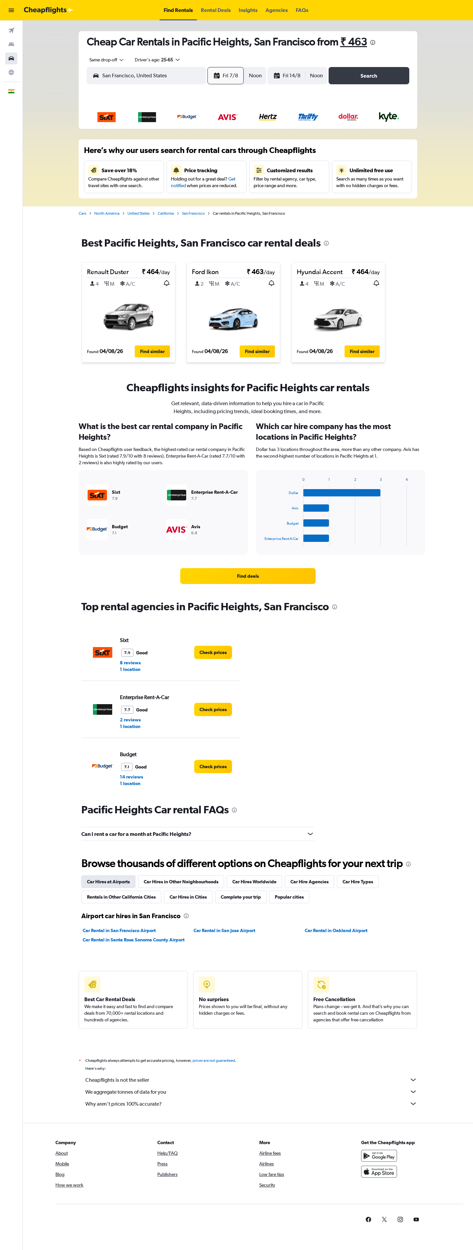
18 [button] (162, 185)
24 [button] (145, 201)
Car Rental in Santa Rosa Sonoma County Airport (134, 939)
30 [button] (129, 217)
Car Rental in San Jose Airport (225, 930)
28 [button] (209, 201)
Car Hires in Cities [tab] (188, 897)
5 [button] (177, 154)
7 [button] (209, 154)
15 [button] (225, 170)
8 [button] (225, 154)
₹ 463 (353, 42)
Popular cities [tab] (289, 897)
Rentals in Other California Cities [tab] (121, 897)
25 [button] (161, 201)
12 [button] (178, 170)
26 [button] (177, 201)
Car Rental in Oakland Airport (336, 930)
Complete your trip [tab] (241, 897)
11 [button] (161, 170)
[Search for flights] (11, 30)
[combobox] (104, 59)
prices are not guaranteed (214, 1060)
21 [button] (209, 185)
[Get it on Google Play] (379, 1156)
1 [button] (225, 138)
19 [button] (178, 185)
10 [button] (146, 170)
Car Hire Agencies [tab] (309, 881)
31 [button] (146, 217)
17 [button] (146, 185)
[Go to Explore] (11, 72)
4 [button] (161, 154)
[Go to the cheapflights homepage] (48, 10)
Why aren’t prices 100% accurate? (251, 1104)
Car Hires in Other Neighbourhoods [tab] (181, 881)
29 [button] (225, 201)
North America (106, 213)
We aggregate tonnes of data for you (251, 1092)
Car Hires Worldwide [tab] (254, 881)
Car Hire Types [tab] (358, 881)
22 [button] (225, 185)
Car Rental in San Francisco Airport (119, 930)
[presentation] (373, 42)
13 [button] (194, 170)
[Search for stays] (11, 44)
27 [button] (193, 201)
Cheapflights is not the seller (251, 1080)
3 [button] (145, 154)
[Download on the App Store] (379, 1172)
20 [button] (193, 185)
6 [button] (193, 154)
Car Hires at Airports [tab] (108, 881)
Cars (82, 213)
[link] (248, 576)
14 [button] (209, 170)
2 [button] (129, 154)
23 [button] (129, 201)
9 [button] (129, 170)
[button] (11, 10)
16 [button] (130, 185)
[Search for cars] (11, 58)
